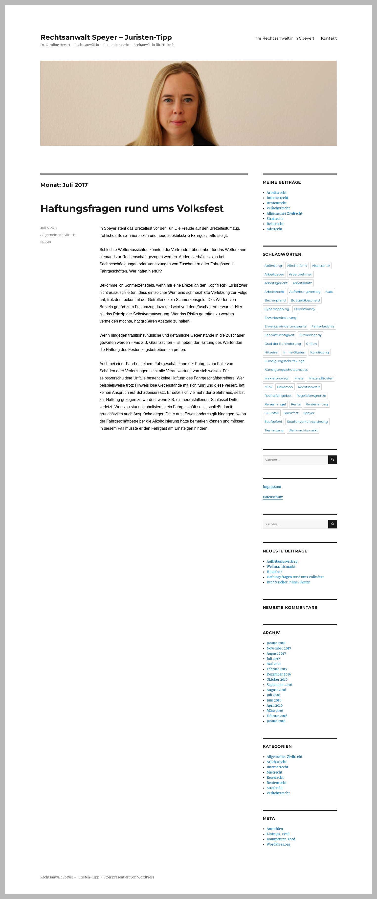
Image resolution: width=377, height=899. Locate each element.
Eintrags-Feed (278, 834)
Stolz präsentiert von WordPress (129, 877)
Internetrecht (277, 198)
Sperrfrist (291, 413)
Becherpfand (275, 300)
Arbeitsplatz (302, 283)
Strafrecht (275, 219)
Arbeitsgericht (276, 283)
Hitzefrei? (274, 572)
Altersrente (321, 266)
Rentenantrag (317, 404)
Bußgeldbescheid (305, 300)
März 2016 (275, 711)
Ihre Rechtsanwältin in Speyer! (283, 38)
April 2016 (275, 705)
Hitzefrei (271, 352)
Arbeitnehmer (300, 274)
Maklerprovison (277, 378)
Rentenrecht (277, 203)
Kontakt (329, 38)
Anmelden (275, 829)
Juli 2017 (273, 659)
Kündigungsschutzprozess (286, 370)
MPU (268, 387)
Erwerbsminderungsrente (286, 326)
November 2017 (279, 648)
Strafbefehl (273, 422)
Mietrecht (274, 229)
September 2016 (279, 685)
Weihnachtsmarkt (303, 430)
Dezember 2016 (279, 674)
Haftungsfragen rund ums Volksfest (132, 208)
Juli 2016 (273, 695)
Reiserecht (275, 224)
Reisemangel (275, 404)
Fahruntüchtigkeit (279, 335)
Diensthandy (304, 309)
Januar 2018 (276, 643)
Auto (329, 292)
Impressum (272, 487)
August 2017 (276, 653)
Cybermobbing (277, 309)
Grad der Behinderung (283, 344)
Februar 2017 (277, 669)
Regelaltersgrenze (311, 396)
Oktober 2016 (277, 679)
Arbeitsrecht (277, 193)
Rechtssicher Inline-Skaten (288, 582)
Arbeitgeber (274, 274)
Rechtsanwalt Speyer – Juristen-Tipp (106, 37)
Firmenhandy (310, 335)
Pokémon (285, 387)
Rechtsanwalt (309, 387)
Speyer (45, 242)
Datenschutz (273, 497)
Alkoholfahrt (297, 266)
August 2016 (276, 690)
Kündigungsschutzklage (285, 361)
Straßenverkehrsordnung (307, 422)
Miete (299, 378)
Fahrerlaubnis (322, 326)
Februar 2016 (277, 716)
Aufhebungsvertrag (305, 292)
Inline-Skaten (294, 352)
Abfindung (273, 266)
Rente (296, 404)
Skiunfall (272, 413)
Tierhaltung (274, 430)
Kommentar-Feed (281, 839)
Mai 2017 (274, 664)
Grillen (311, 344)
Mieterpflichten (321, 378)
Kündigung (319, 352)
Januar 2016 (276, 721)
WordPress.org (278, 844)
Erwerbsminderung (280, 318)
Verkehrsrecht (278, 208)
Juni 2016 (274, 700)
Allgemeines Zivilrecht (58, 235)
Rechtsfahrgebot (278, 396)
